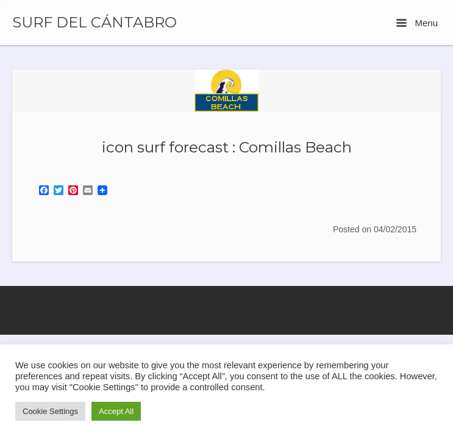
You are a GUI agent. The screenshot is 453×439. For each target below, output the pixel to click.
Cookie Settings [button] (50, 411)
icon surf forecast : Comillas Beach (227, 147)
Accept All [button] (116, 411)
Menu (417, 23)
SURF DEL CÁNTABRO (94, 22)
